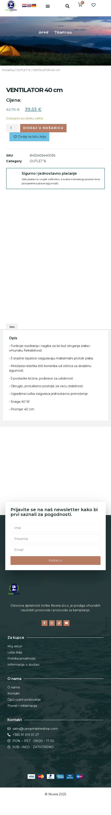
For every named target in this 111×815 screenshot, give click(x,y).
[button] (47, 6)
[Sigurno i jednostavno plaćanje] (14, 175)
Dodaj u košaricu (43, 128)
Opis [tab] (12, 327)
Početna (8, 70)
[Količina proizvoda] (12, 128)
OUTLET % (23, 70)
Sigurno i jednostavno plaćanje (49, 173)
